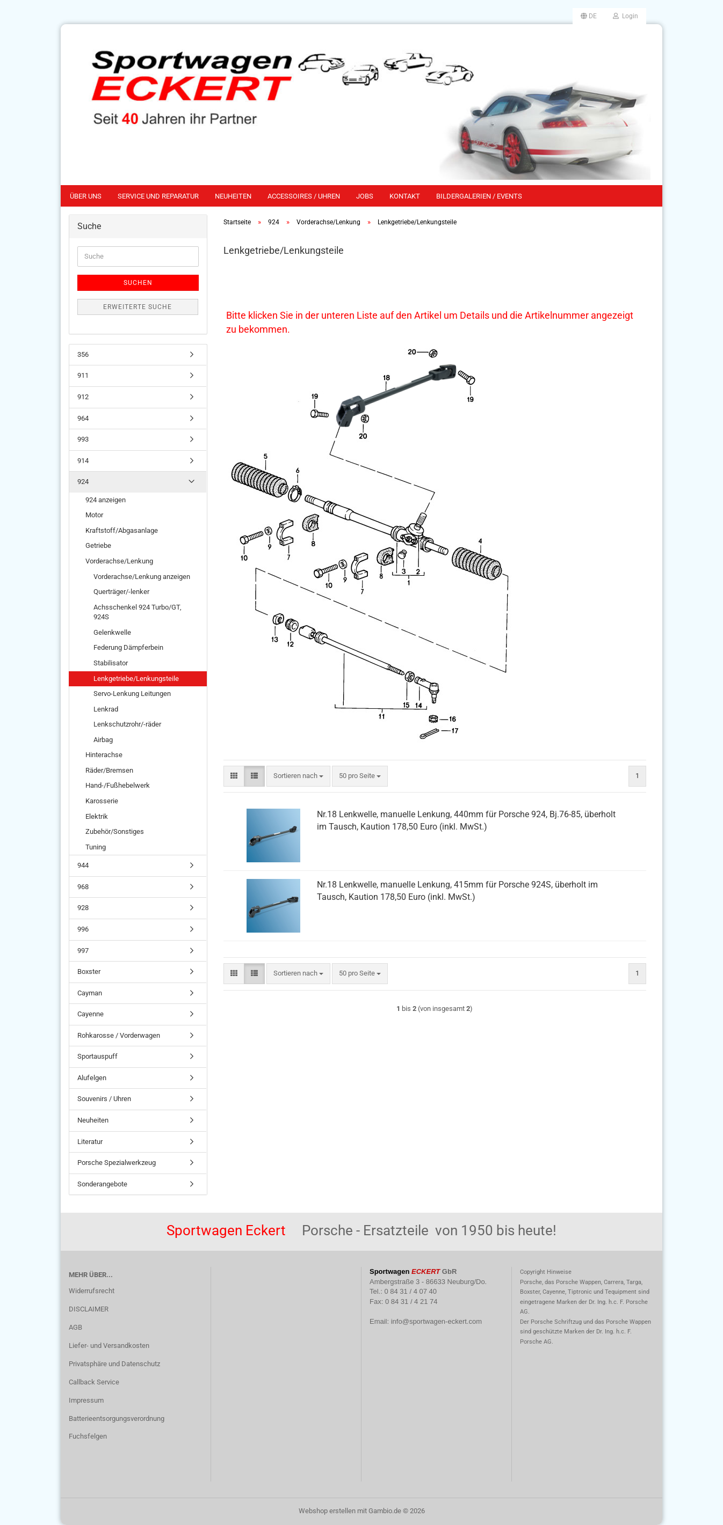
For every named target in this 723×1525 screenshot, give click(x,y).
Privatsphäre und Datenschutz (114, 1364)
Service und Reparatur (158, 196)
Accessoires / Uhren (303, 196)
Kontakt (404, 196)
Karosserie (101, 801)
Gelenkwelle (112, 632)
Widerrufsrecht (91, 1291)
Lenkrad (105, 709)
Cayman (89, 993)
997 (83, 951)
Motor (94, 515)
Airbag (103, 740)
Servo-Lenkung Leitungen (132, 694)
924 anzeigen (105, 500)
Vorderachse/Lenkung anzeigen (141, 577)
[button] (589, 16)
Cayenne (90, 1014)
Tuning (95, 847)
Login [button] (625, 16)
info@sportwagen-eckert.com (436, 1321)
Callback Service (94, 1382)
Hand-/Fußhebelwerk (117, 785)
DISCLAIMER (89, 1309)
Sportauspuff (97, 1056)
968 (83, 887)
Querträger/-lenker (121, 592)
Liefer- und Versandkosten (109, 1345)
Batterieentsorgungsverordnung (116, 1418)
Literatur (90, 1142)
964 (83, 418)
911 (83, 375)
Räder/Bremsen (109, 770)
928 (83, 908)
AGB (75, 1327)
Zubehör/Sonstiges (114, 831)
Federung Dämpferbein (128, 647)
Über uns (86, 196)
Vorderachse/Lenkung (119, 561)
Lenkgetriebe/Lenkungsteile (136, 678)
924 (83, 482)
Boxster (88, 971)
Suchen (138, 283)
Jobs (364, 196)
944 (83, 865)
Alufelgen (91, 1078)
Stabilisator (110, 663)
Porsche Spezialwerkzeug (116, 1163)
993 (83, 439)
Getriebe (98, 545)
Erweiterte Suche (137, 307)
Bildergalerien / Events (479, 196)
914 (83, 461)
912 (83, 397)
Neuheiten (233, 196)
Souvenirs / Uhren (104, 1099)
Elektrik (96, 816)
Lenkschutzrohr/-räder (127, 724)
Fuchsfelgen (88, 1436)
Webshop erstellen (327, 1511)
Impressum (86, 1400)
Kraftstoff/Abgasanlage (121, 530)
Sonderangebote (102, 1184)
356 (83, 354)
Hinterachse (103, 755)
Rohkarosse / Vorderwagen (118, 1035)
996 (83, 929)
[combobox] (298, 776)
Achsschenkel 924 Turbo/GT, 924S (137, 612)
